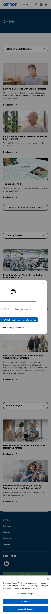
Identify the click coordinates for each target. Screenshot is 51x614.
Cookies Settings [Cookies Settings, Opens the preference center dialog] (25, 593)
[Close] (48, 579)
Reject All (25, 601)
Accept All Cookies (25, 609)
